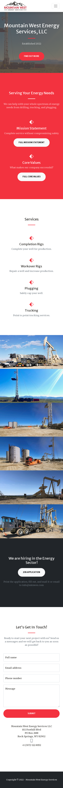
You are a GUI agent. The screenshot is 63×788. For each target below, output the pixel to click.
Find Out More (31, 56)
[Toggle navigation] (56, 6)
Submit (32, 713)
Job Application (31, 572)
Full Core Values (32, 176)
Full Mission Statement (32, 142)
